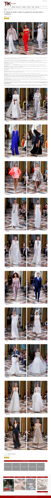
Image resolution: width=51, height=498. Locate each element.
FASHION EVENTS (10, 9)
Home (5, 9)
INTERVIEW (13, 7)
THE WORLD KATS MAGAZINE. (25, 496)
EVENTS (33, 7)
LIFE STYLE (29, 7)
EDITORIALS (24, 7)
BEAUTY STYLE (18, 7)
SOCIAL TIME (37, 7)
